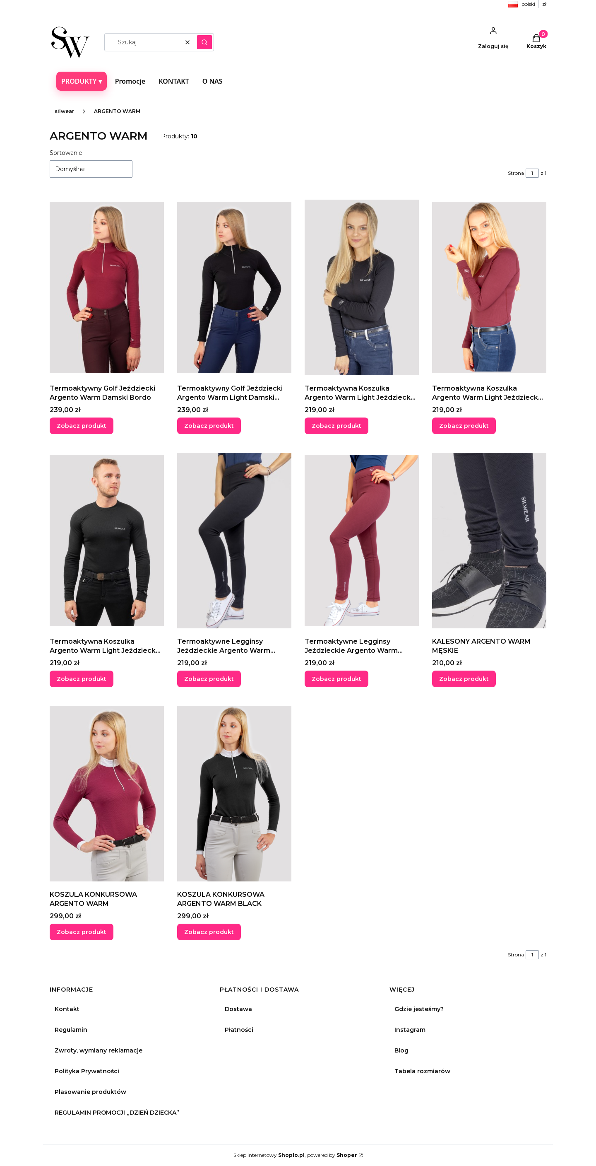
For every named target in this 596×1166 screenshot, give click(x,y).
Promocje (130, 81)
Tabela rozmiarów (422, 1071)
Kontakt (67, 1009)
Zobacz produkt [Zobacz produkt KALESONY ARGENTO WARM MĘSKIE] (464, 679)
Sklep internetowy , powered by (295, 1155)
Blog (401, 1050)
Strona (516, 173)
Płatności (239, 1029)
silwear (64, 111)
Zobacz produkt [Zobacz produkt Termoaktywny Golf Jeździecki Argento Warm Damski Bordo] (81, 426)
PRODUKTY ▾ (81, 81)
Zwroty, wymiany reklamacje (98, 1050)
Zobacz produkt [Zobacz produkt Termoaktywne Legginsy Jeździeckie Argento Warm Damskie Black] (209, 679)
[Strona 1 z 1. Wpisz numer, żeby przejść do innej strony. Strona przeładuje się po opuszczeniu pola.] (532, 173)
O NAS (212, 81)
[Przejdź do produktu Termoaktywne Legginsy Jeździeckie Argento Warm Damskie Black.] (234, 540)
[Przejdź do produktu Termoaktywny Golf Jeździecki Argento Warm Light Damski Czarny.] (234, 287)
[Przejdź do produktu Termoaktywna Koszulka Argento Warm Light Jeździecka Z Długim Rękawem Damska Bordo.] (489, 287)
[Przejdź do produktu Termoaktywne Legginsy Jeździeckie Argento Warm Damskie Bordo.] (362, 540)
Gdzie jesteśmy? (419, 1009)
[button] (204, 42)
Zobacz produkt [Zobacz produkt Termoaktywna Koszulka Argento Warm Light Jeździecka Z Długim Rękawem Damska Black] (336, 426)
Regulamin (71, 1029)
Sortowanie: (67, 153)
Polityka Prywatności (87, 1071)
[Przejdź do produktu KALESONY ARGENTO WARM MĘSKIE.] (489, 540)
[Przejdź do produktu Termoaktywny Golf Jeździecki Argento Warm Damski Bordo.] (107, 287)
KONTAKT (174, 81)
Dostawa (238, 1009)
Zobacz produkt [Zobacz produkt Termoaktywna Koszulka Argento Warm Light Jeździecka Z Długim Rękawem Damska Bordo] (464, 426)
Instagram (409, 1029)
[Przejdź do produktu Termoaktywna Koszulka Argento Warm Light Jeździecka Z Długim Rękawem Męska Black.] (107, 540)
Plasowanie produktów (90, 1092)
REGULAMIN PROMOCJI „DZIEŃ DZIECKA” (117, 1112)
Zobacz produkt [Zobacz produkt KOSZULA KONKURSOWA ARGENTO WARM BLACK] (209, 932)
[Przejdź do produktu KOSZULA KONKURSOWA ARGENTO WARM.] (107, 793)
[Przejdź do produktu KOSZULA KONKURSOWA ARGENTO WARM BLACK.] (234, 793)
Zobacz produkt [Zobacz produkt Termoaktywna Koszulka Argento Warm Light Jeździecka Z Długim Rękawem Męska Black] (81, 679)
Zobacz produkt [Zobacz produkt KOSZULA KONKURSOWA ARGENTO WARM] (81, 932)
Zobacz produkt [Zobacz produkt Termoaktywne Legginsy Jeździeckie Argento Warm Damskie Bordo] (336, 679)
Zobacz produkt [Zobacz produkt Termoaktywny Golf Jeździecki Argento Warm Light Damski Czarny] (209, 426)
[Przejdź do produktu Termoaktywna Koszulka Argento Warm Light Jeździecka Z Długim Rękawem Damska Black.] (362, 287)
